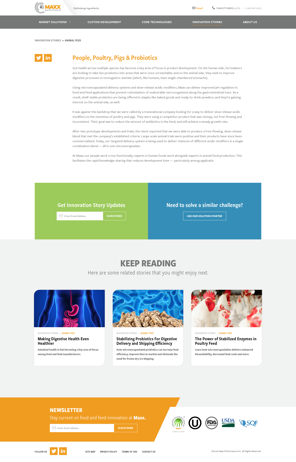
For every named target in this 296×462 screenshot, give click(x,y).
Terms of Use (129, 453)
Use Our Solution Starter (204, 217)
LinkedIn (63, 452)
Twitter (54, 452)
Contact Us (148, 453)
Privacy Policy (108, 453)
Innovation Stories (48, 42)
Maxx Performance (48, 8)
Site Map (90, 453)
